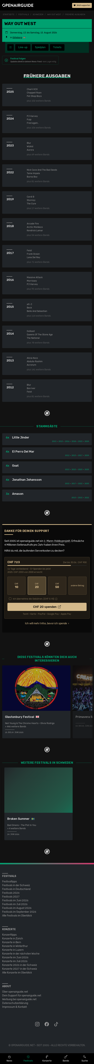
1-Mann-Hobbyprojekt (57, 541)
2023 (80, 441)
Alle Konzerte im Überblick (17, 972)
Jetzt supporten (82, 5)
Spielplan (40, 47)
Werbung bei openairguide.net (19, 999)
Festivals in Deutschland (16, 889)
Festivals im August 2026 (17, 908)
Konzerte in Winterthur (15, 946)
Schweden (38, 15)
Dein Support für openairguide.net (21, 995)
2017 (80, 455)
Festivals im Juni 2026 (15, 900)
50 (57, 586)
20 (37, 586)
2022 (80, 483)
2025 (87, 469)
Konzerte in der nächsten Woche (20, 953)
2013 (54, 441)
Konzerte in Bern (11, 942)
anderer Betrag (77, 586)
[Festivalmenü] (10, 47)
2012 (67, 455)
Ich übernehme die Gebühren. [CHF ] (33, 598)
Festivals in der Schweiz (16, 885)
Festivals (23, 15)
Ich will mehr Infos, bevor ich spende (46, 623)
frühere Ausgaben (75, 15)
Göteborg (17, 37)
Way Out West (54, 15)
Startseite (8, 15)
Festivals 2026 (11, 892)
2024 (87, 441)
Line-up (22, 47)
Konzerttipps (9, 934)
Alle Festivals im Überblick (17, 915)
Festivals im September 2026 (19, 911)
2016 (67, 441)
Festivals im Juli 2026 (15, 904)
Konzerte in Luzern (13, 949)
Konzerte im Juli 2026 (15, 961)
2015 (61, 441)
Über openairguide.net (15, 991)
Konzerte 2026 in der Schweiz (19, 965)
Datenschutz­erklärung (15, 1003)
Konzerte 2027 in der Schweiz (19, 968)
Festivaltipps (9, 881)
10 (16, 586)
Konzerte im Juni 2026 (15, 957)
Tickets (57, 47)
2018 (74, 441)
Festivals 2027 (11, 896)
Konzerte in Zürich (12, 938)
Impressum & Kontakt (14, 1006)
